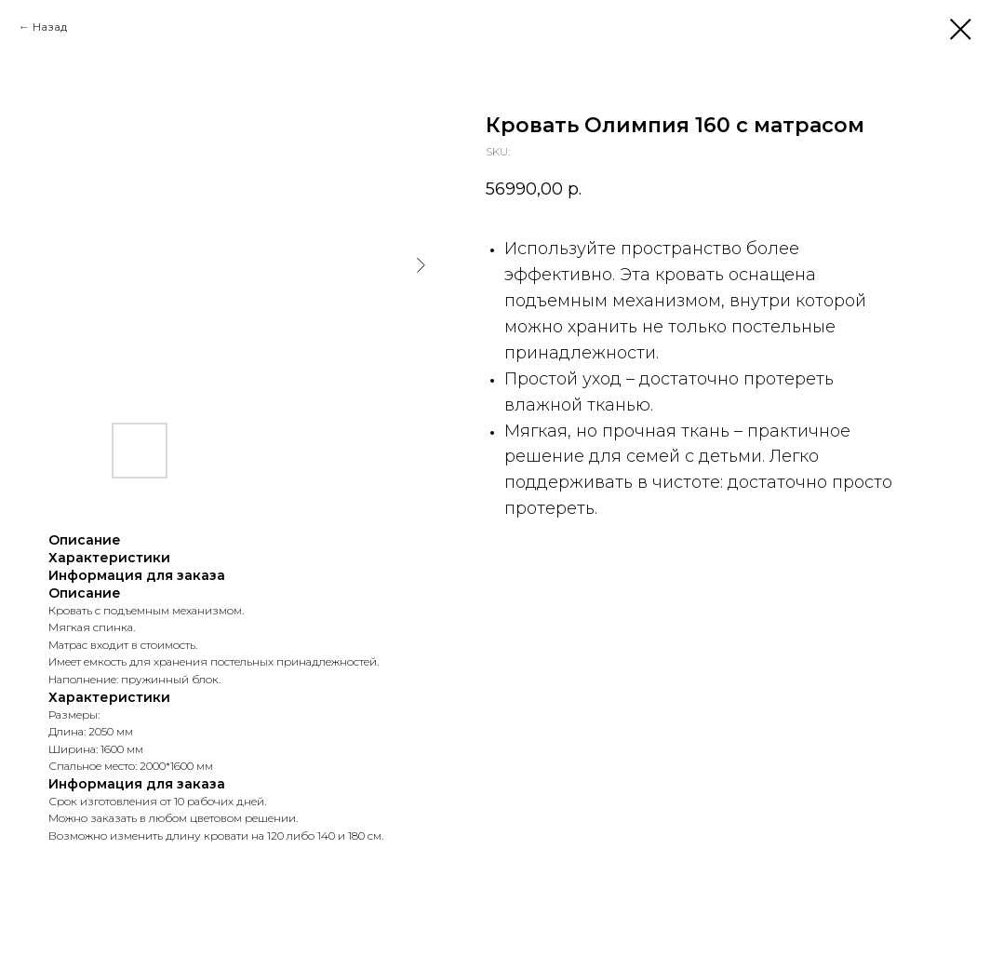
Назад (50, 27)
